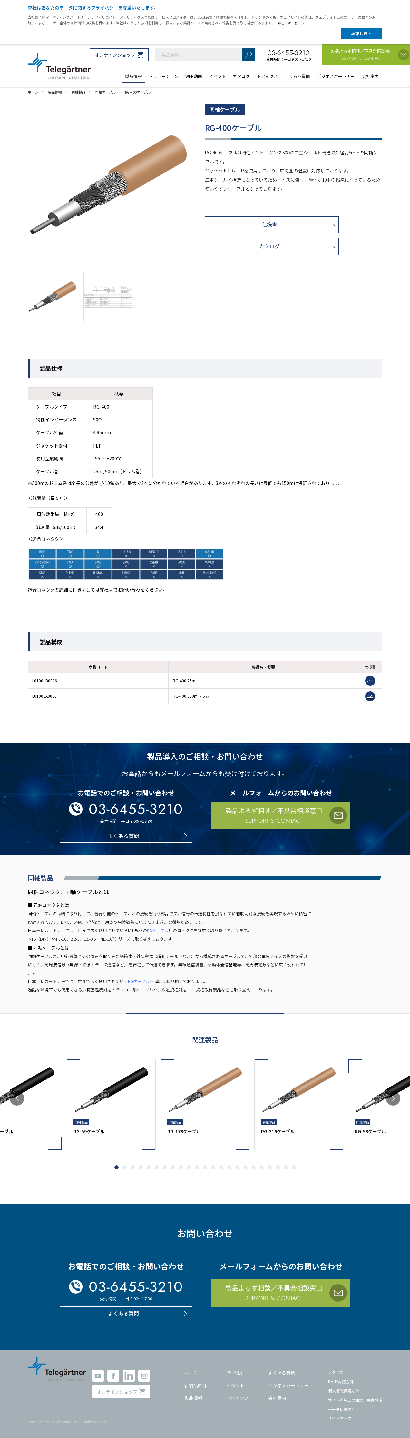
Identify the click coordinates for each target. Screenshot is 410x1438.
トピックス (237, 1398)
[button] (17, 1098)
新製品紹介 (195, 1385)
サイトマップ (339, 1418)
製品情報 (193, 1398)
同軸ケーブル (225, 109)
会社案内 (277, 1398)
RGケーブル (158, 930)
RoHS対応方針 (341, 1381)
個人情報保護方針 (343, 1390)
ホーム (191, 1372)
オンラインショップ (115, 55)
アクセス (335, 1372)
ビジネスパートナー (288, 1385)
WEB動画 (235, 1372)
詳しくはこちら (291, 23)
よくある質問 (281, 1372)
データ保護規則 (341, 1409)
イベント (235, 1385)
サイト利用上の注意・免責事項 (355, 1400)
